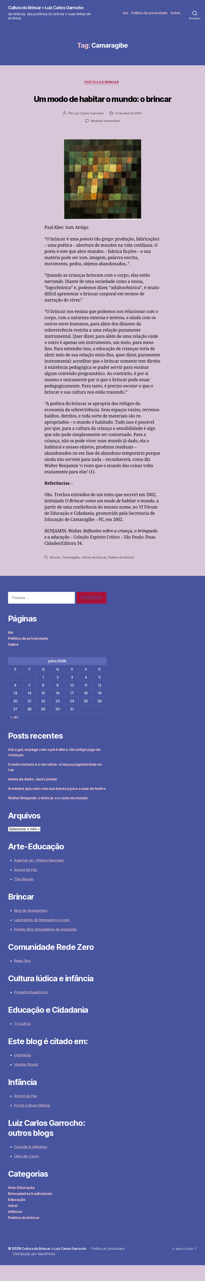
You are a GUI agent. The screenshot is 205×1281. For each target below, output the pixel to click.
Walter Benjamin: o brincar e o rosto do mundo (48, 814)
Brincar (55, 573)
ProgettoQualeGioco (31, 1008)
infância (15, 1227)
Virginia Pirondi (26, 1080)
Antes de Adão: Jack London (32, 795)
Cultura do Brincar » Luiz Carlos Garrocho (52, 8)
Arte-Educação (21, 1203)
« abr (14, 733)
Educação (16, 1215)
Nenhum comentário (105, 137)
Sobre (175, 13)
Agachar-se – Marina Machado (39, 876)
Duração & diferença (30, 1162)
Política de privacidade (149, 13)
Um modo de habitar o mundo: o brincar (102, 106)
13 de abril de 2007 (129, 129)
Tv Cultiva (22, 1039)
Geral (13, 1221)
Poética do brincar (102, 83)
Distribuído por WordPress (34, 1270)
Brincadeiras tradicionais (30, 1209)
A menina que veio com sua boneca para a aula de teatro (56, 804)
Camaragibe (71, 573)
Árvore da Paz (25, 885)
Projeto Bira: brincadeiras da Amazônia (45, 945)
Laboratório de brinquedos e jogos (42, 936)
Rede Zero (22, 976)
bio (125, 13)
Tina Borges (23, 895)
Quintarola (22, 1071)
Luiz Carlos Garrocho (87, 129)
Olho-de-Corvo (26, 1172)
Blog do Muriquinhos (30, 926)
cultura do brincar (94, 573)
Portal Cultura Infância (32, 1121)
